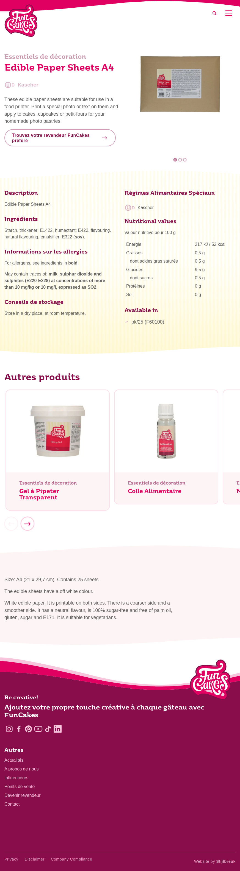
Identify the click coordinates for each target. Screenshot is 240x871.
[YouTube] (38, 729)
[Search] (214, 13)
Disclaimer (35, 859)
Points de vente (19, 786)
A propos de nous (21, 769)
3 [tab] (185, 160)
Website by (215, 861)
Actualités (13, 760)
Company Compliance (71, 859)
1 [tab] (175, 160)
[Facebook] (19, 729)
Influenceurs (16, 777)
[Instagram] (9, 729)
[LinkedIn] (57, 729)
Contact (12, 804)
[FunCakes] (21, 20)
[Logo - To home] (210, 680)
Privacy (11, 859)
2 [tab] (180, 160)
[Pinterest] (28, 729)
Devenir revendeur (22, 795)
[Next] (27, 526)
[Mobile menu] (229, 13)
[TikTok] (48, 729)
